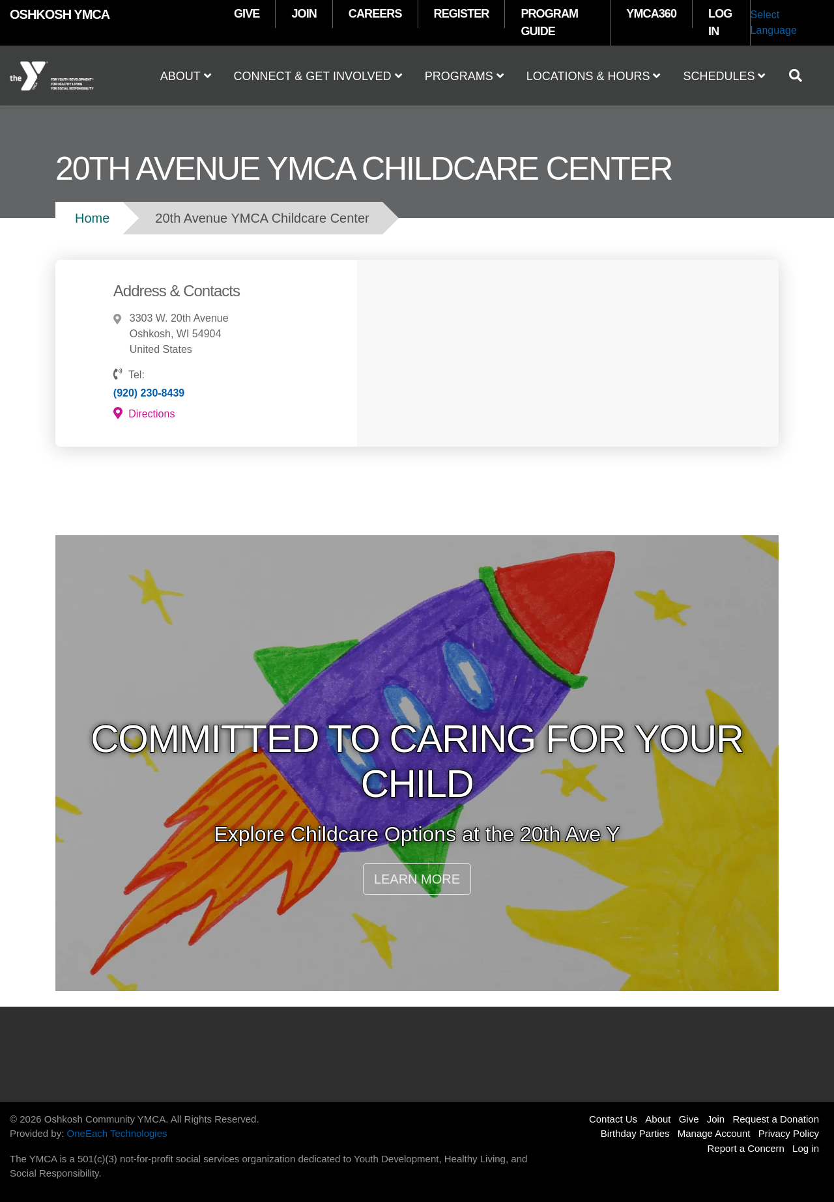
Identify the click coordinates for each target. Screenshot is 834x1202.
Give (689, 1119)
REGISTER (461, 13)
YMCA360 (651, 13)
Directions (144, 413)
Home (92, 218)
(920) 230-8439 (148, 392)
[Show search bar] (800, 75)
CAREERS (375, 13)
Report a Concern (746, 1148)
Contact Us (613, 1119)
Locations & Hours (593, 76)
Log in (805, 1148)
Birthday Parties (635, 1133)
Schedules (724, 76)
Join (716, 1119)
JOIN (303, 13)
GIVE (246, 13)
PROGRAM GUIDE (549, 22)
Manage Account (714, 1133)
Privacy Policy (788, 1133)
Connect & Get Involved (318, 76)
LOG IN (720, 22)
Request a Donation (775, 1119)
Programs (464, 76)
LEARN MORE (417, 879)
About (185, 76)
